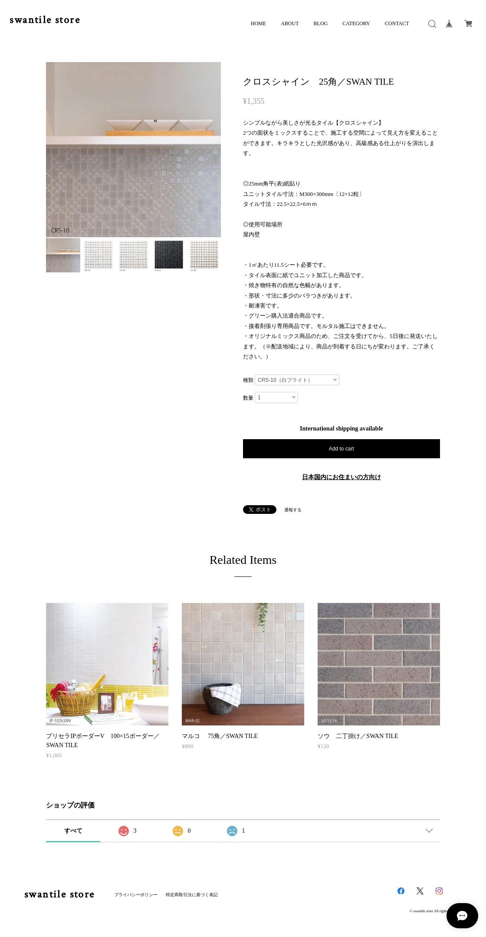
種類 (248, 380)
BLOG (321, 23)
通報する (293, 509)
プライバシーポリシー (136, 894)
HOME (258, 23)
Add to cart (341, 449)
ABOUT (290, 23)
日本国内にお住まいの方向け (341, 477)
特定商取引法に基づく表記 (192, 894)
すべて (73, 831)
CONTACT (397, 23)
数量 (248, 398)
